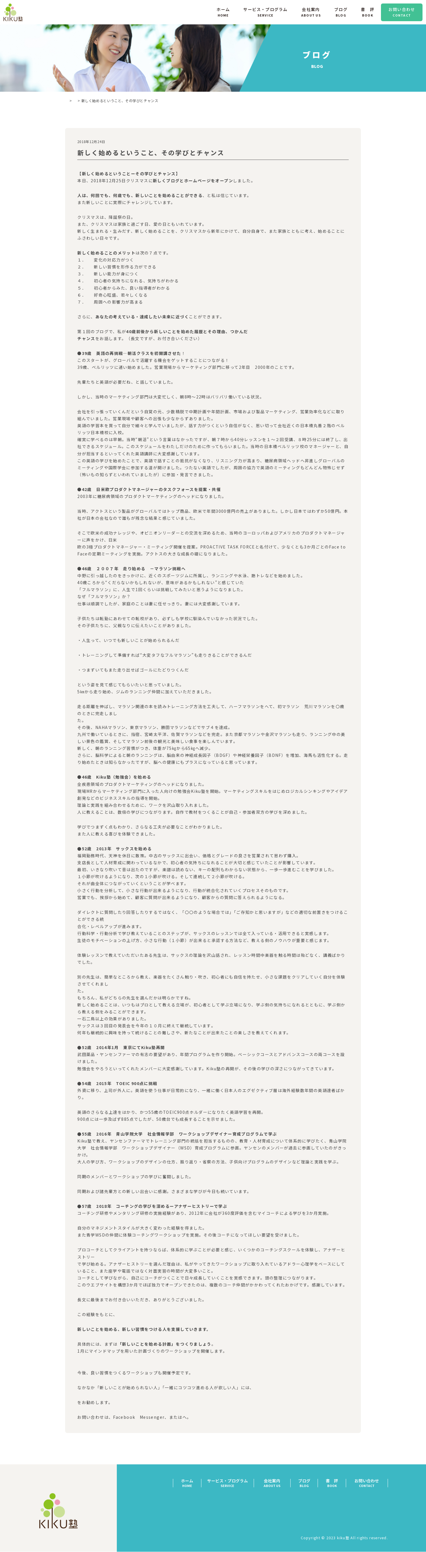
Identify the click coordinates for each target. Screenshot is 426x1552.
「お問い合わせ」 (198, 1417)
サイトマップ (375, 1520)
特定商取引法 (375, 1503)
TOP (69, 100)
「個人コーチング (92, 1402)
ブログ (86, 100)
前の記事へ (87, 1441)
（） (96, 1366)
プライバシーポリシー (367, 1511)
